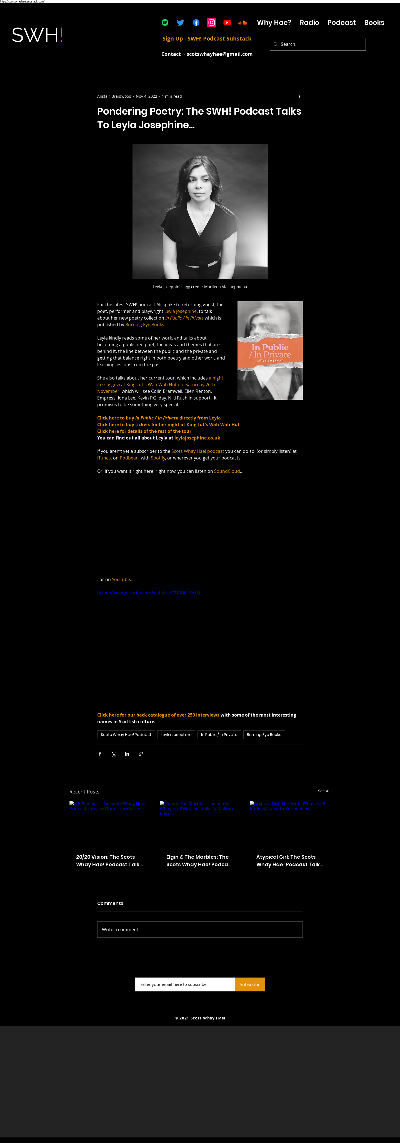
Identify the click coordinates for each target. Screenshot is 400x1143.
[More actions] (299, 96)
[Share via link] (140, 754)
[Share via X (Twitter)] (113, 754)
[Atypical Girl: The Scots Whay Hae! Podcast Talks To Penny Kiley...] (290, 823)
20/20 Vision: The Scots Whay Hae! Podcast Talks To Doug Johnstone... (109, 860)
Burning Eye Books (264, 734)
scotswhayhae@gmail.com (220, 54)
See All (324, 790)
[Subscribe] (250, 984)
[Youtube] (227, 22)
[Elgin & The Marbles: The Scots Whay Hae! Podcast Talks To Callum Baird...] (200, 823)
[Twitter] (180, 22)
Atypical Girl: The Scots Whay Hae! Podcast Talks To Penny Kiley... (289, 860)
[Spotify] (165, 22)
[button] (341, 22)
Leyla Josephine (176, 734)
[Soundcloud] (242, 22)
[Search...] (317, 44)
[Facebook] (196, 22)
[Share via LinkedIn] (127, 754)
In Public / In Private (219, 734)
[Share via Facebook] (99, 754)
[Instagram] (211, 22)
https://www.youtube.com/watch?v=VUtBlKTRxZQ (148, 593)
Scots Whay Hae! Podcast (126, 734)
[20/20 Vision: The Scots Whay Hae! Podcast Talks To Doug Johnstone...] (109, 823)
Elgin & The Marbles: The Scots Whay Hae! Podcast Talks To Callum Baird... (199, 860)
